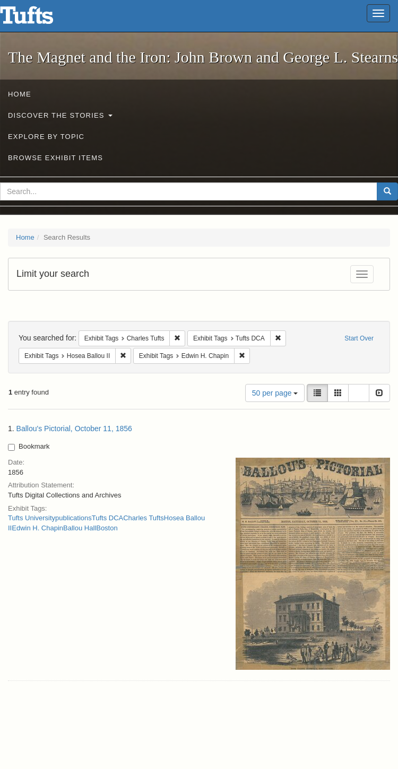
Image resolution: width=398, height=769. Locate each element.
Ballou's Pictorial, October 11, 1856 (74, 428)
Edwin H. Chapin (37, 528)
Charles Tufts (143, 518)
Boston (106, 528)
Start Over (359, 338)
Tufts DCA (107, 518)
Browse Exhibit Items (55, 158)
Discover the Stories (60, 115)
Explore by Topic (46, 137)
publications (73, 518)
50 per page (275, 393)
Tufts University (31, 518)
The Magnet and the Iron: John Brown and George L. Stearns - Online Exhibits (40, 18)
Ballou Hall (79, 528)
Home (19, 94)
